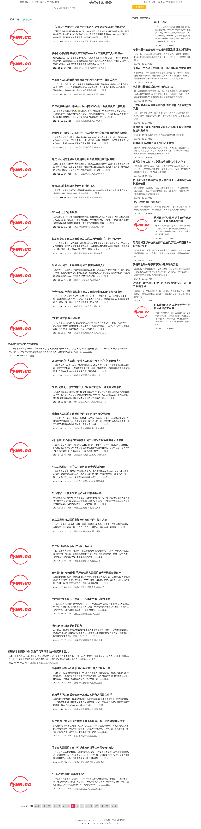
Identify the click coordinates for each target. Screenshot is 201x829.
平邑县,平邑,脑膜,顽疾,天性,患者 (88, 121)
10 (96, 806)
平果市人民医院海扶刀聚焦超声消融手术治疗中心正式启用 (84, 79)
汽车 (52, 2)
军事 (160, 2)
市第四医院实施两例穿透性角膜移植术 (73, 185)
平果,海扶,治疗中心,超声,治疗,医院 (89, 94)
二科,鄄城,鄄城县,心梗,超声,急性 (88, 147)
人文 (47, 2)
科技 (165, 2)
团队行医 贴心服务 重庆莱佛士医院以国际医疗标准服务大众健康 (88, 440)
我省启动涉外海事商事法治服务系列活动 (155, 264)
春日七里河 (160, 22)
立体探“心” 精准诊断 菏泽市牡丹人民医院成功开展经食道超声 (86, 572)
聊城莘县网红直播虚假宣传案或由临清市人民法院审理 (82, 694)
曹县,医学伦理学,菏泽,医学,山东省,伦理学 (92, 41)
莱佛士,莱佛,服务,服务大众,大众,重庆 (90, 455)
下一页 (104, 806)
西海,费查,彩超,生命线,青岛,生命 (88, 253)
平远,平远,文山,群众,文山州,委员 (88, 789)
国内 (22, 2)
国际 (27, 2)
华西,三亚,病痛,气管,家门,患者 (87, 508)
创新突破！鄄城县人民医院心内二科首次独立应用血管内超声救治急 (89, 132)
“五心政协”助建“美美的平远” (68, 774)
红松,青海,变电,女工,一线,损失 (87, 306)
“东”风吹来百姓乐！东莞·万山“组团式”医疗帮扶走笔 (81, 599)
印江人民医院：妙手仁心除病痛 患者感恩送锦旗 (78, 466)
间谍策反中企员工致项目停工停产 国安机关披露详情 (162, 68)
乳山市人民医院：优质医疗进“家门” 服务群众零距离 (81, 413)
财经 (155, 2)
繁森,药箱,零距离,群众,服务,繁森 (88, 640)
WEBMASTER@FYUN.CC (107, 823)
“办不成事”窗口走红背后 (147, 202)
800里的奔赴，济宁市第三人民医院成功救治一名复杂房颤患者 (86, 387)
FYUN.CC (93, 820)
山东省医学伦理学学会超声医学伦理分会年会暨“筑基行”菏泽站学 (88, 27)
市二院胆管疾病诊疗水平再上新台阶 (72, 546)
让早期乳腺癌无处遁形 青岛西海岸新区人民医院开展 (81, 668)
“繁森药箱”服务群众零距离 (67, 625)
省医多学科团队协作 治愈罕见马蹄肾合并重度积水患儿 (38, 651)
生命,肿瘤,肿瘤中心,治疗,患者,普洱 (89, 227)
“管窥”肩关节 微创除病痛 (66, 318)
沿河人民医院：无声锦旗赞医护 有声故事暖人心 (78, 265)
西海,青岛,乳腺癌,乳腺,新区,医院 (88, 683)
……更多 (104, 37)
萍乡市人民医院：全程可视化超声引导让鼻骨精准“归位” (83, 747)
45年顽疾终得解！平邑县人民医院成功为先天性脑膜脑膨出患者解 (88, 106)
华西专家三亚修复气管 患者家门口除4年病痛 (77, 493)
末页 (114, 806)
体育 (145, 2)
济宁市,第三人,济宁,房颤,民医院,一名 (90, 402)
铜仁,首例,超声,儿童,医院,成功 (87, 736)
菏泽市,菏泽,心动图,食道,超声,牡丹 (89, 587)
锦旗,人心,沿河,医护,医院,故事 (87, 280)
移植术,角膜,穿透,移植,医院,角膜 (88, 197)
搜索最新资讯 (139, 7)
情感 (42, 2)
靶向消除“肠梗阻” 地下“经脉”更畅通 (153, 143)
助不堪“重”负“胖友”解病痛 (23, 344)
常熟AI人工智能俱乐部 (114, 820)
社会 (32, 2)
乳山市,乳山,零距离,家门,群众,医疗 (89, 428)
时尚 (37, 2)
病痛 (32, 356)
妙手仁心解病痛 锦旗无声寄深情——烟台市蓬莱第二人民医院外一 (88, 53)
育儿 (180, 2)
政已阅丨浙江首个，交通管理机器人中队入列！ (159, 161)
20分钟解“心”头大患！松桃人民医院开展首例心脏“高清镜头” (86, 360)
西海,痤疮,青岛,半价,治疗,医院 (87, 531)
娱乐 (150, 2)
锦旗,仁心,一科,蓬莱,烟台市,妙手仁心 (90, 68)
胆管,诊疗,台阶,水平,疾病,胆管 (87, 561)
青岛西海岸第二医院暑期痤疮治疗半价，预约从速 (79, 519)
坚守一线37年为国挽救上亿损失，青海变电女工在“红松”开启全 (87, 291)
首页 (37, 806)
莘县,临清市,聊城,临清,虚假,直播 (88, 709)
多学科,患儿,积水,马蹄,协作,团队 (44, 663)
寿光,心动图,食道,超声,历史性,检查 (89, 174)
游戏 (170, 2)
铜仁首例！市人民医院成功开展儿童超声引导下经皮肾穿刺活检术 (88, 721)
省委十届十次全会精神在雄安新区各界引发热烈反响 (162, 49)
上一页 (46, 806)
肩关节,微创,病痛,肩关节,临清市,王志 (90, 333)
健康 (57, 2)
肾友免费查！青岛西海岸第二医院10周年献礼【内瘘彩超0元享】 (88, 238)
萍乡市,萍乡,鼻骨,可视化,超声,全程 (89, 762)
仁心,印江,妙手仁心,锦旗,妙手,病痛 (89, 481)
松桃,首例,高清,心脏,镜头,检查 (87, 375)
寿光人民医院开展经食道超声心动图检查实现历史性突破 (83, 159)
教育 (175, 2)
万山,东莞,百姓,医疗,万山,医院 (87, 614)
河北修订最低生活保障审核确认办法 (153, 86)
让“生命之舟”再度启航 (64, 212)
